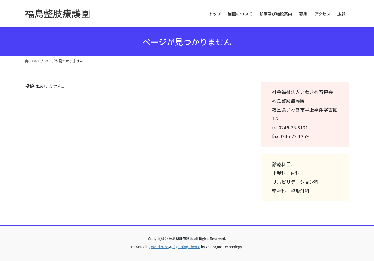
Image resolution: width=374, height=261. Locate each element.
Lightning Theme (186, 246)
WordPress (160, 246)
